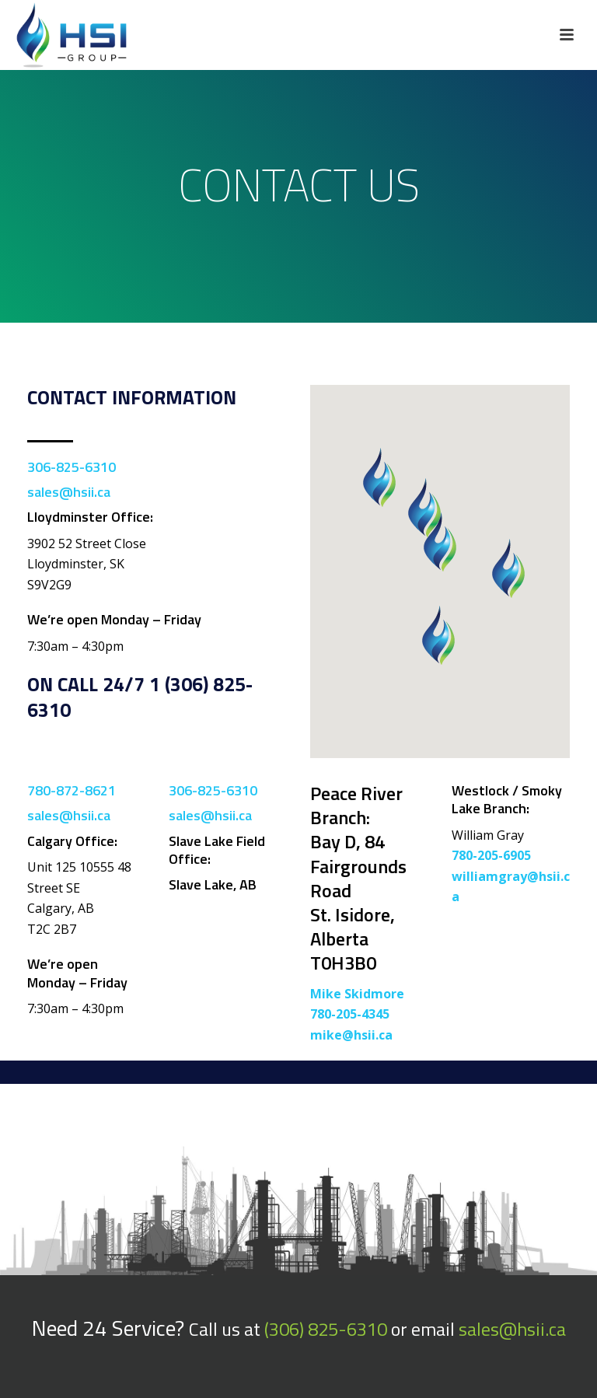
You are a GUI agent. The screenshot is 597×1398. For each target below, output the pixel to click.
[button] (508, 568)
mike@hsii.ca (351, 1034)
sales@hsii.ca (68, 491)
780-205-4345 (349, 1013)
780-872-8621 (71, 790)
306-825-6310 (71, 466)
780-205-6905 (491, 855)
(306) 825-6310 (325, 1329)
